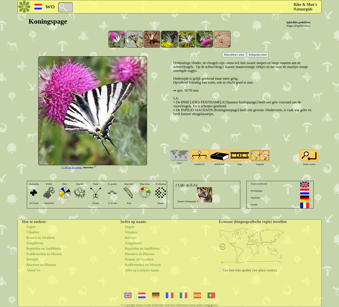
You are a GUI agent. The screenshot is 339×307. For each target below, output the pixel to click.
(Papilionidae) (302, 25)
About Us (33, 270)
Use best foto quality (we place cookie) (249, 270)
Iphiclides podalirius (298, 22)
